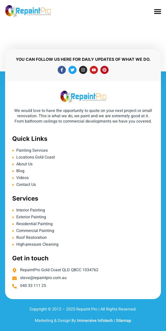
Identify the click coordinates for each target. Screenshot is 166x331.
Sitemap (123, 321)
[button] (157, 11)
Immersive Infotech (95, 321)
